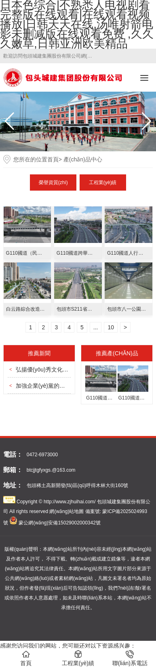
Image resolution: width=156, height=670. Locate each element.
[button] (146, 121)
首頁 (53, 159)
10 (111, 327)
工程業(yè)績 (103, 182)
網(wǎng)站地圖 (66, 511)
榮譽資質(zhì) (53, 182)
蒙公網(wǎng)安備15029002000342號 (59, 523)
